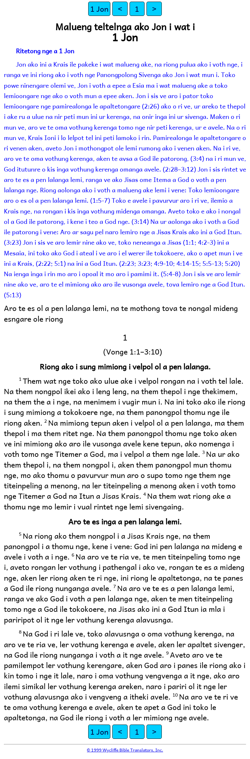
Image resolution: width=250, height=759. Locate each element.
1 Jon (99, 9)
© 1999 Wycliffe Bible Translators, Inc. (125, 749)
